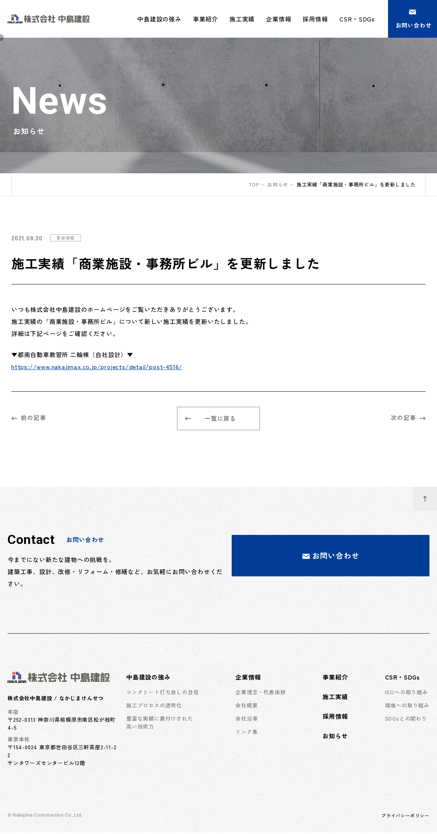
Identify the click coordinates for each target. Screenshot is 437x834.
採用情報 (315, 18)
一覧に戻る (211, 419)
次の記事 (408, 418)
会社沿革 (246, 720)
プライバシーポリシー (405, 817)
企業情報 (248, 678)
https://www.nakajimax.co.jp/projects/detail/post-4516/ (96, 366)
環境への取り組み (407, 706)
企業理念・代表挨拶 (260, 693)
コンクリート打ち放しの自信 (162, 693)
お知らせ (277, 184)
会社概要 (246, 706)
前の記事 (28, 418)
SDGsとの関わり (406, 720)
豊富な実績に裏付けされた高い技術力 (159, 724)
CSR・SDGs (402, 678)
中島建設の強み (148, 678)
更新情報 (66, 238)
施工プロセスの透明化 (154, 706)
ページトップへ (430, 496)
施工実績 (242, 18)
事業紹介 (205, 18)
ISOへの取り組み (406, 693)
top (253, 184)
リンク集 (246, 733)
